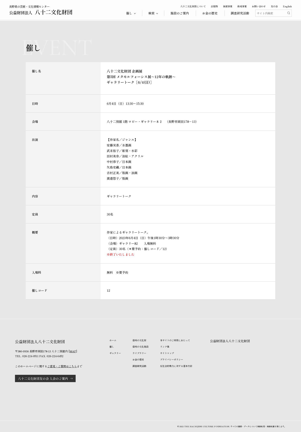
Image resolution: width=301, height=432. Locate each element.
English (287, 6)
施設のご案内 (179, 13)
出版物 (214, 6)
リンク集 (164, 346)
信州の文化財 (139, 340)
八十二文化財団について (193, 6)
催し (111, 346)
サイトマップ (167, 353)
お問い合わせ (259, 6)
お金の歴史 (209, 13)
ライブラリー (139, 353)
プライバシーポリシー (171, 359)
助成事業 (242, 6)
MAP (73, 351)
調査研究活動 (240, 13)
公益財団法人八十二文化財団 (230, 341)
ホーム (112, 340)
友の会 (274, 6)
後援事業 (227, 6)
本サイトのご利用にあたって (175, 340)
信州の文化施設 (140, 346)
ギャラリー (115, 353)
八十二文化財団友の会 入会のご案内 (43, 378)
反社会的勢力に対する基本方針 (176, 366)
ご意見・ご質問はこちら (62, 366)
